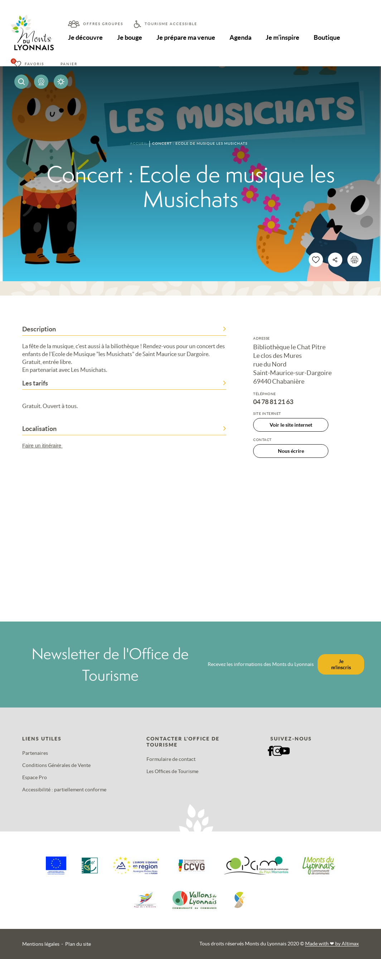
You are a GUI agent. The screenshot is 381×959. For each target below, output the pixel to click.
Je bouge (129, 37)
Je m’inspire (282, 37)
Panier (69, 64)
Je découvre (85, 37)
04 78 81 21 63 (273, 402)
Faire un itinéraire (45, 446)
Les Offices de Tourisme (172, 771)
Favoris (34, 64)
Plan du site (78, 944)
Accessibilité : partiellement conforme (64, 789)
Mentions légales (40, 944)
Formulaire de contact (171, 759)
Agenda (240, 37)
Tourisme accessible (171, 24)
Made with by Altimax (332, 943)
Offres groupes (103, 24)
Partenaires (35, 753)
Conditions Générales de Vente (56, 765)
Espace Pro (34, 777)
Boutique (327, 37)
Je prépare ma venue (185, 37)
